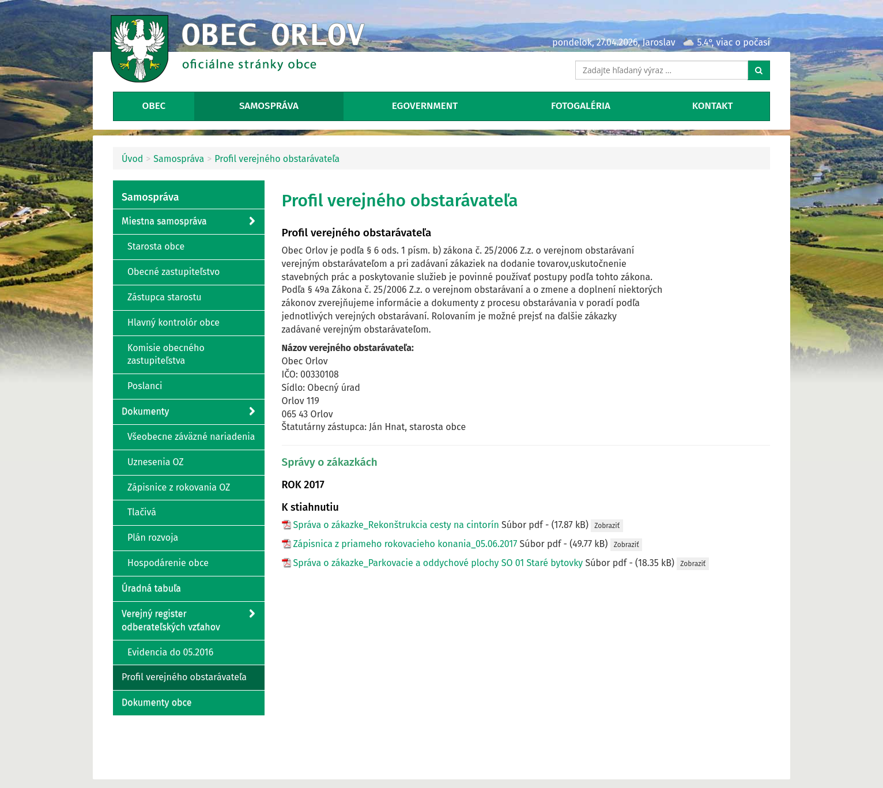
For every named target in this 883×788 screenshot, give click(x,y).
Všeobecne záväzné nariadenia (191, 436)
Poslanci (144, 385)
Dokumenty (188, 411)
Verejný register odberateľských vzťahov (188, 620)
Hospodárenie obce (168, 562)
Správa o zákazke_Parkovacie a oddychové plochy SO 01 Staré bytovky (438, 562)
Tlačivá (141, 512)
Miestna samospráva (188, 221)
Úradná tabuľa (151, 588)
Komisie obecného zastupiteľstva (166, 354)
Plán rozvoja (152, 537)
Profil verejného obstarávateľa (276, 158)
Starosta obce (155, 246)
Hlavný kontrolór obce (173, 322)
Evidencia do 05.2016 (170, 652)
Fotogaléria (580, 106)
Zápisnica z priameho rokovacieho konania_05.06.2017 (405, 543)
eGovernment (425, 106)
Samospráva (269, 106)
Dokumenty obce (157, 702)
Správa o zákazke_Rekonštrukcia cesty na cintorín (396, 524)
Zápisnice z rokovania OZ (178, 487)
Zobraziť (607, 526)
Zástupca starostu (164, 297)
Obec (153, 106)
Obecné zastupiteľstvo (173, 271)
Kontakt (712, 106)
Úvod (132, 158)
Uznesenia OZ (155, 462)
